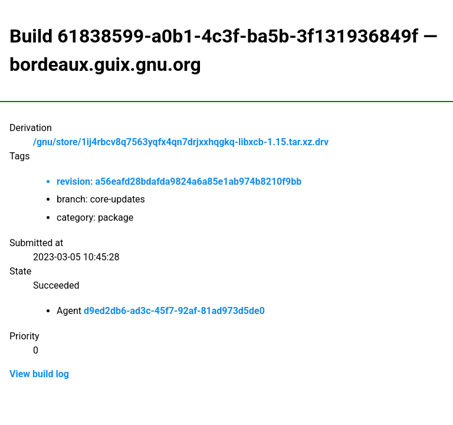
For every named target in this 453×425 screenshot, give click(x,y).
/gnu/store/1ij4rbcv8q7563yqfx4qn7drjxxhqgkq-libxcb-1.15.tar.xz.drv (181, 142)
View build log (39, 374)
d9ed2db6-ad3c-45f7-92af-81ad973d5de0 (174, 310)
